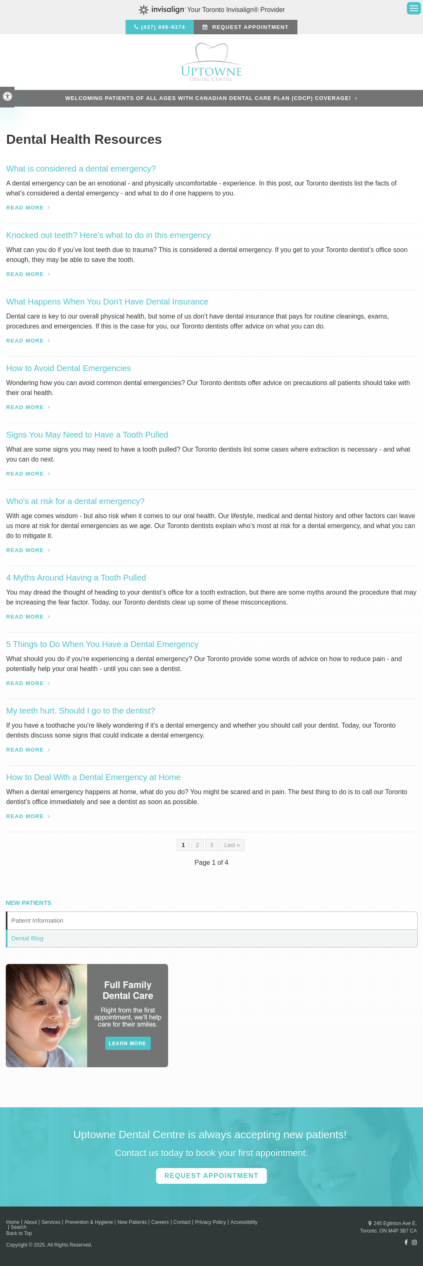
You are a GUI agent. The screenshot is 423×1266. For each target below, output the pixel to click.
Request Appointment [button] (249, 27)
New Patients (132, 1222)
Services (50, 1222)
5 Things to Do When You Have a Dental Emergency (102, 644)
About (30, 1222)
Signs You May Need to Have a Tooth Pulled (87, 434)
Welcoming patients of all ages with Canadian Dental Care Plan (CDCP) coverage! (208, 98)
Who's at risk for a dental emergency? (75, 501)
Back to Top (19, 1233)
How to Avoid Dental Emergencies (68, 368)
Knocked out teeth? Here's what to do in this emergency (108, 235)
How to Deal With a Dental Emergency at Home (93, 777)
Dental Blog (28, 938)
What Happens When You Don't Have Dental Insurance (107, 301)
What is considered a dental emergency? (81, 168)
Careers (160, 1222)
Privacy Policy (210, 1222)
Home (12, 1222)
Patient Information (38, 920)
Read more (25, 208)
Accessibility (244, 1222)
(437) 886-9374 (163, 27)
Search (18, 1227)
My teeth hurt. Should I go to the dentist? (80, 710)
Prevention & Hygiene (89, 1222)
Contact (181, 1222)
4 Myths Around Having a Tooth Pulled (76, 577)
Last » (232, 845)
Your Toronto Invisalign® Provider (211, 10)
